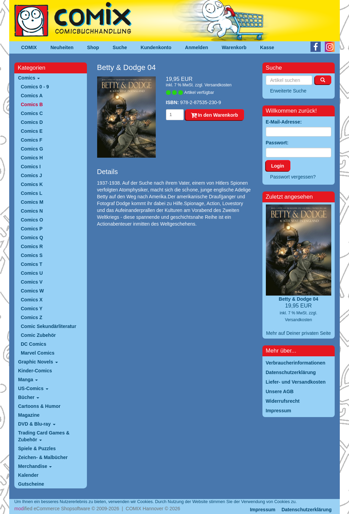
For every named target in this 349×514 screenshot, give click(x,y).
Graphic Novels (38, 362)
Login (277, 166)
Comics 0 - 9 (35, 86)
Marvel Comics (38, 353)
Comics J (31, 175)
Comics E (32, 131)
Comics (29, 78)
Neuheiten (62, 47)
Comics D (32, 122)
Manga (28, 379)
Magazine (29, 415)
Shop (93, 47)
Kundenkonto (156, 47)
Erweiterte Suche (288, 91)
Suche (120, 47)
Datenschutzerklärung (307, 509)
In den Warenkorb (214, 115)
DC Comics (33, 344)
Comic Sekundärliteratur (48, 326)
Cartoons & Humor (39, 406)
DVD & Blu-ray (37, 424)
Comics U (32, 273)
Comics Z (31, 317)
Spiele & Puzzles (37, 448)
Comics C (32, 113)
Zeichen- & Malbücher (42, 457)
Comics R (32, 246)
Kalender (28, 475)
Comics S (32, 255)
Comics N (32, 211)
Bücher (28, 397)
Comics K (32, 184)
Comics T (31, 264)
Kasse (267, 47)
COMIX (29, 47)
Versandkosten (217, 85)
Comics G (32, 149)
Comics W (32, 291)
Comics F (31, 140)
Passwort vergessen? (293, 177)
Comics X (32, 299)
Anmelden (196, 47)
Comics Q (32, 237)
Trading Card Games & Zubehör (44, 436)
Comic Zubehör (38, 335)
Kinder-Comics (35, 370)
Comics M (32, 202)
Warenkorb (234, 47)
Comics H (32, 157)
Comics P (32, 228)
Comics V (32, 282)
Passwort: (277, 142)
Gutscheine (31, 484)
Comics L (31, 193)
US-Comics (33, 388)
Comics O (32, 220)
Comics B (32, 104)
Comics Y (32, 308)
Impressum (262, 509)
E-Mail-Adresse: (284, 122)
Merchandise (35, 466)
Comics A (32, 95)
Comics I (31, 166)
